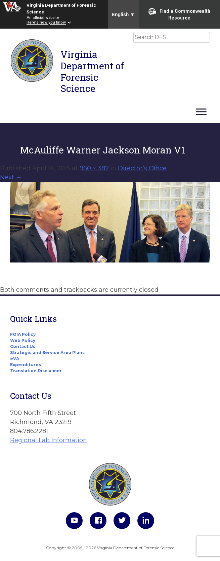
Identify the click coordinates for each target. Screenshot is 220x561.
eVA (14, 358)
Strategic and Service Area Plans (47, 352)
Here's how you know (46, 22)
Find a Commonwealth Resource (179, 14)
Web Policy (22, 340)
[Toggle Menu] (201, 111)
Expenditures (25, 364)
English (123, 14)
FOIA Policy (23, 334)
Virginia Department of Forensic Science (92, 71)
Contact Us (22, 346)
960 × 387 (94, 168)
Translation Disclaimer (36, 370)
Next (11, 177)
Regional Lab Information (48, 440)
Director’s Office (142, 168)
